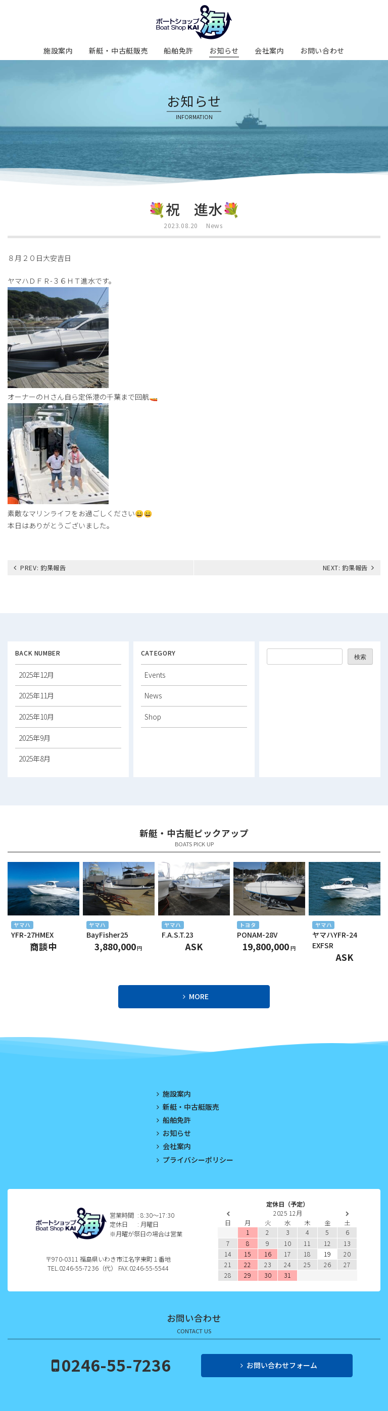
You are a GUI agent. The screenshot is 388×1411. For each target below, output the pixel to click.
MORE (199, 996)
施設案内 (58, 50)
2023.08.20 (181, 225)
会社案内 (269, 50)
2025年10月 (36, 717)
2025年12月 (36, 675)
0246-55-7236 (116, 1364)
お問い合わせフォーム (282, 1365)
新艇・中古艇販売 (119, 50)
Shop (152, 717)
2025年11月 (36, 695)
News (214, 225)
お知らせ (224, 50)
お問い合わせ (322, 50)
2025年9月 (35, 738)
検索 (360, 657)
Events (154, 675)
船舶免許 (178, 50)
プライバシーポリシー (198, 1160)
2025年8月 (35, 758)
